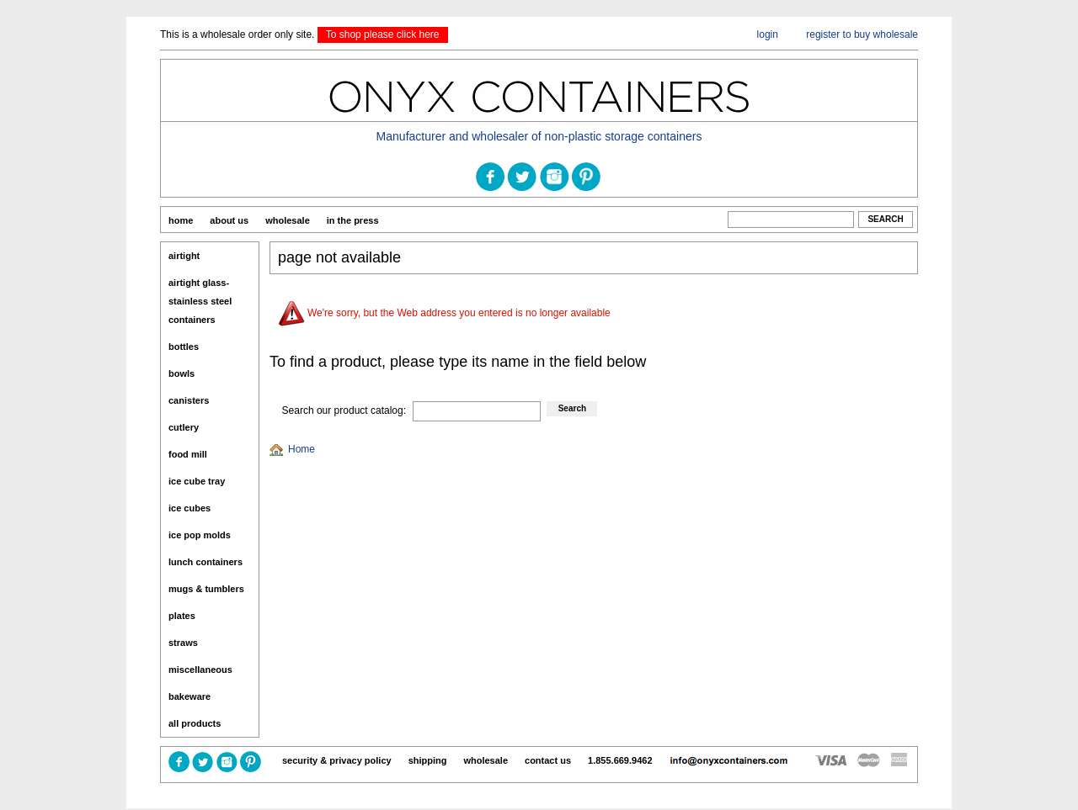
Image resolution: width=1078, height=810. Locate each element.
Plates (181, 616)
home (180, 220)
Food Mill (187, 454)
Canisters (188, 400)
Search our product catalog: (344, 410)
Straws (183, 643)
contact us (548, 760)
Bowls (181, 373)
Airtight (184, 256)
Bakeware (189, 696)
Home (301, 449)
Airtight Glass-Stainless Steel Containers (200, 301)
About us (229, 220)
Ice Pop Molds (199, 535)
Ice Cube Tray (196, 481)
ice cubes (189, 508)
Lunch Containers (205, 562)
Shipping (427, 760)
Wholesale (287, 220)
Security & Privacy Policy (337, 760)
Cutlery (183, 427)
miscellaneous (200, 669)
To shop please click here (383, 34)
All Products (194, 723)
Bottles (183, 346)
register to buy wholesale (862, 34)
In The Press (353, 220)
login (767, 34)
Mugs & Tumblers (206, 589)
